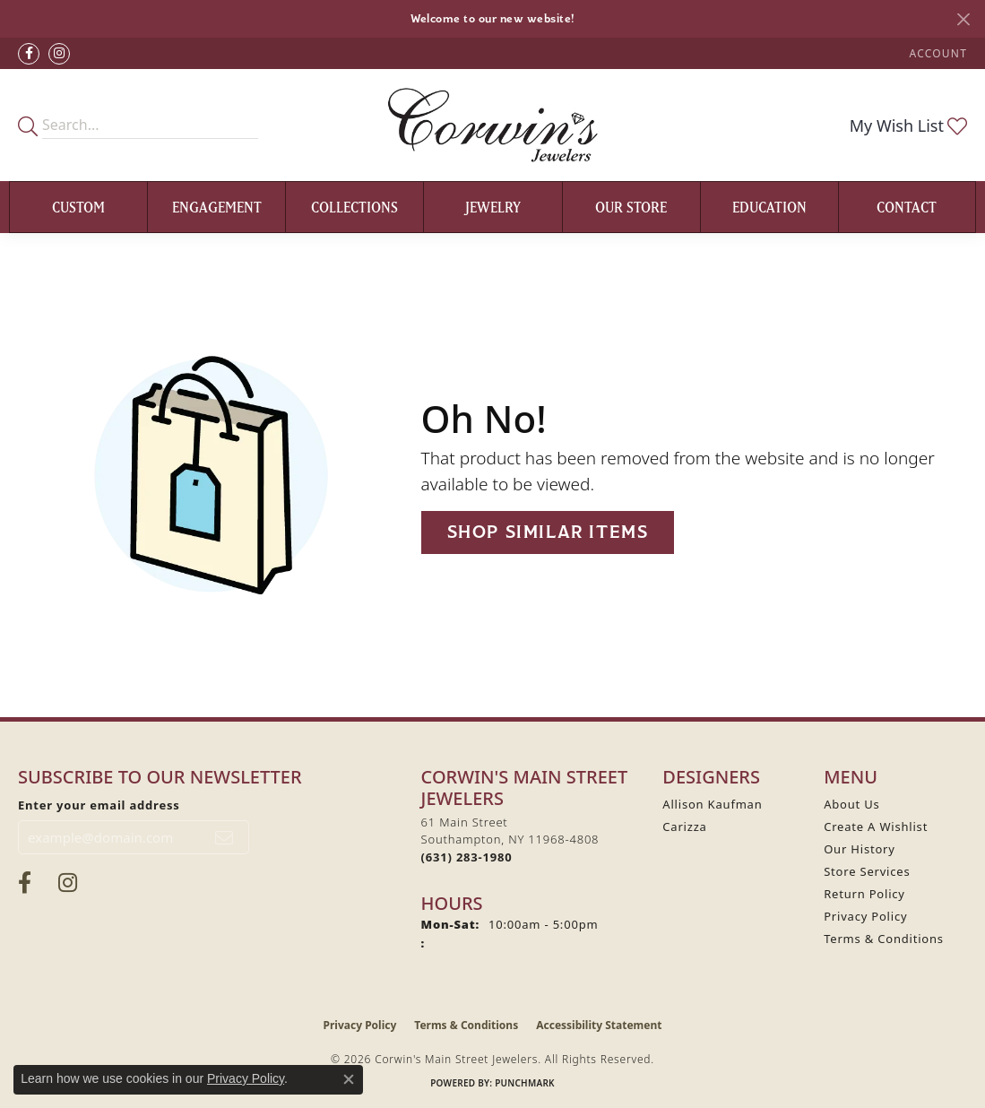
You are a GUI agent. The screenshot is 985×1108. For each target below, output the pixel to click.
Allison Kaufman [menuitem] (712, 804)
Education (769, 207)
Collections (354, 207)
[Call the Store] (467, 857)
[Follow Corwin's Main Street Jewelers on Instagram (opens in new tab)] (59, 54)
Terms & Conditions (884, 939)
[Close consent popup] (348, 1079)
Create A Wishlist (876, 826)
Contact (907, 207)
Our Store (631, 207)
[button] (936, 53)
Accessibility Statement (598, 1025)
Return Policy (864, 894)
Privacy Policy (865, 916)
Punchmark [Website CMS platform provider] (525, 1083)
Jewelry (493, 207)
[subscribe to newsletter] (224, 837)
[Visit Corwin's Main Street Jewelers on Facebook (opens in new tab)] (28, 54)
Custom (78, 207)
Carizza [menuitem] (684, 826)
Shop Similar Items (548, 532)
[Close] (963, 19)
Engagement (217, 207)
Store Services (867, 871)
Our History (859, 849)
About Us (851, 804)
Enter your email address (99, 805)
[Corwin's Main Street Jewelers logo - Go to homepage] (492, 125)
